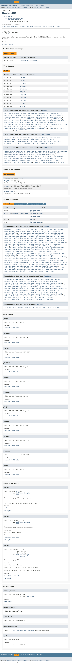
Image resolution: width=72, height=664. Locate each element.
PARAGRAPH (49, 160)
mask (33, 119)
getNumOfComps (35, 216)
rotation (15, 143)
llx (55, 141)
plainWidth (38, 124)
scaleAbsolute (36, 255)
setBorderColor (33, 292)
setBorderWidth (56, 294)
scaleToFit (62, 257)
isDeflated (51, 249)
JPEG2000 (7, 160)
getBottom (7, 286)
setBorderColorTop (43, 294)
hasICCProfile (40, 249)
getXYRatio (8, 249)
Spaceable (14, 26)
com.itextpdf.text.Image (15, 19)
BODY (21, 155)
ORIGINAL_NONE (59, 121)
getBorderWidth (56, 283)
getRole (6, 246)
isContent (7, 290)
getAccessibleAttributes (54, 229)
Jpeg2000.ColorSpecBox (28, 60)
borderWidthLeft (9, 141)
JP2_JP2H (23, 100)
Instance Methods (21, 204)
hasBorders (63, 288)
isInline (18, 251)
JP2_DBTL (23, 83)
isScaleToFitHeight (34, 253)
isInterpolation (29, 251)
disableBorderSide (32, 279)
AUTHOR (15, 155)
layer (24, 119)
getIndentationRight (11, 236)
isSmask (6, 255)
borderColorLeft (54, 138)
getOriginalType (9, 244)
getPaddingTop (22, 244)
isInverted (41, 251)
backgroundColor (9, 138)
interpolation (9, 119)
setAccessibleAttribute (38, 259)
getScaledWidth (29, 246)
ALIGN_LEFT (8, 153)
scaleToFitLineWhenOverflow (14, 128)
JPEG (61, 158)
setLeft (25, 298)
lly (59, 141)
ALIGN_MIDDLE (18, 153)
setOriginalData (9, 266)
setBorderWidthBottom (12, 296)
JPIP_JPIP (23, 106)
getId (17, 235)
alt (48, 113)
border (19, 138)
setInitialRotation (27, 264)
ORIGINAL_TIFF (30, 122)
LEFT (29, 119)
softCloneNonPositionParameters (34, 299)
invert (17, 119)
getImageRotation (38, 235)
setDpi (32, 262)
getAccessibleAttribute (34, 229)
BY (11, 115)
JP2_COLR (23, 80)
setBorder (23, 292)
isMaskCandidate (9, 253)
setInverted (54, 264)
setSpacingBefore (23, 269)
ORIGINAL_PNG (8, 122)
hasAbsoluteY (29, 249)
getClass (20, 307)
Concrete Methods (38, 204)
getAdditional (9, 231)
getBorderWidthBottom (12, 285)
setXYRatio (23, 271)
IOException (20, 495)
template (52, 128)
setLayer (64, 264)
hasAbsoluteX (18, 249)
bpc (5, 115)
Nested (9, 7)
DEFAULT (59, 115)
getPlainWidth (47, 244)
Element (23, 26)
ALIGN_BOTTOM (21, 151)
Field (14, 7)
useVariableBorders (48, 143)
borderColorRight (10, 139)
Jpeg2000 (7, 181)
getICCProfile (9, 235)
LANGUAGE (23, 160)
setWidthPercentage (11, 271)
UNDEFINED (27, 143)
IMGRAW (40, 158)
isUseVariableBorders (20, 290)
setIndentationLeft (60, 262)
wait (49, 307)
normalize (33, 290)
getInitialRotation (27, 236)
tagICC (47, 271)
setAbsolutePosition (20, 259)
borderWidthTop (36, 141)
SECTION (29, 162)
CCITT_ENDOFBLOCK (10, 156)
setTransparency (51, 269)
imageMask (30, 117)
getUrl (47, 248)
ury (38, 143)
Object (40, 304)
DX (22, 117)
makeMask (14, 255)
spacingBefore (42, 128)
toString (50, 299)
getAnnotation (38, 231)
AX (61, 113)
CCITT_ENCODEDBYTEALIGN (45, 155)
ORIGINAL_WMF (41, 122)
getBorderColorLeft (11, 283)
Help (41, 2)
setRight (33, 298)
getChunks (24, 286)
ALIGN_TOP (38, 153)
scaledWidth (32, 126)
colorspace (18, 115)
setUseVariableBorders (12, 299)
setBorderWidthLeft (28, 296)
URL (12, 191)
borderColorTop (23, 139)
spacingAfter (30, 128)
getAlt (29, 231)
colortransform (28, 115)
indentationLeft (42, 117)
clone (6, 307)
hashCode (28, 307)
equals (57, 279)
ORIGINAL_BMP (57, 119)
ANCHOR (59, 153)
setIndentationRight (11, 264)
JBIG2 (56, 158)
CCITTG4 (53, 156)
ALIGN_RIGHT (28, 153)
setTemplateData (37, 269)
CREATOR (23, 158)
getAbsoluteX (8, 229)
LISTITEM (35, 160)
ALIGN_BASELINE (9, 151)
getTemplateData (24, 248)
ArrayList (7, 213)
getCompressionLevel (26, 233)
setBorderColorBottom (49, 292)
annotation (55, 113)
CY (54, 115)
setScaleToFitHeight (27, 268)
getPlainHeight (34, 244)
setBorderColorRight (27, 294)
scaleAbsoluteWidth (27, 257)
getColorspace (56, 231)
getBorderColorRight (27, 283)
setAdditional (54, 259)
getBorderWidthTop (60, 285)
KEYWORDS (15, 160)
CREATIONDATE (14, 158)
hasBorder (53, 288)
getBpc (47, 231)
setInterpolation (42, 264)
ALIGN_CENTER (32, 151)
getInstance (40, 236)
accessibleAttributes (29, 113)
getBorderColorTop (43, 283)
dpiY (18, 117)
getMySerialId (47, 242)
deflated (7, 117)
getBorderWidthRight (44, 285)
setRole (45, 266)
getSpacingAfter (53, 246)
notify (35, 307)
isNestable (21, 253)
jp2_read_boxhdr (36, 222)
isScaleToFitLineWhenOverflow (53, 253)
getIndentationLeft (53, 235)
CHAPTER (60, 156)
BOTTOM (46, 141)
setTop (50, 298)
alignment (42, 113)
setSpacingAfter (9, 269)
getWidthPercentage (58, 248)
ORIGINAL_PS (19, 122)
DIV (28, 158)
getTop (32, 288)
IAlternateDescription (51, 26)
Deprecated (31, 2)
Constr (19, 7)
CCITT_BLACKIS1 (29, 155)
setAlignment (8, 260)
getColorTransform (10, 233)
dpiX (13, 117)
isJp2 (32, 219)
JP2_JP (22, 92)
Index (37, 2)
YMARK (62, 162)
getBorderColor (33, 281)
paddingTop (19, 124)
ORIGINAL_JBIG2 (20, 121)
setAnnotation (26, 260)
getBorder (23, 281)
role (65, 124)
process (41, 290)
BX (8, 115)
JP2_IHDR (23, 89)
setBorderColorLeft (11, 294)
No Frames (29, 5)
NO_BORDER (7, 143)
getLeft (51, 286)
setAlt (17, 260)
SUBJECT (36, 162)
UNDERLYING (23, 130)
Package (10, 2)
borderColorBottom (40, 138)
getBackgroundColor (11, 281)
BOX (51, 141)
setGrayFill (16, 298)
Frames (23, 5)
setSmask (64, 268)
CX (51, 115)
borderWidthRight (23, 141)
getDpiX (54, 233)
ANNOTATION (8, 155)
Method (24, 7)
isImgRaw (60, 249)
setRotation (54, 266)
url (30, 130)
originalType (8, 124)
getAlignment (20, 231)
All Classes (40, 5)
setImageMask (46, 262)
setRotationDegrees (11, 268)
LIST (29, 160)
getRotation (24, 288)
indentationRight (56, 117)
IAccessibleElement (34, 26)
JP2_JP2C (23, 97)
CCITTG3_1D (35, 156)
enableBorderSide (47, 279)
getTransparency (37, 248)
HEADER (33, 158)
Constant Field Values (12, 328)
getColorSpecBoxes (37, 213)
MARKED (42, 160)
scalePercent (41, 257)
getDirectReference (42, 233)
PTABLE (14, 162)
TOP (21, 143)
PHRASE (57, 160)
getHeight (43, 286)
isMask (55, 251)
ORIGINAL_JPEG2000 (46, 121)
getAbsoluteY (19, 229)
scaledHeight (22, 126)
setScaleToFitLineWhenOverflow (47, 268)
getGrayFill (34, 286)
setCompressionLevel (55, 260)
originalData (52, 122)
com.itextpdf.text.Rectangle (14, 18)
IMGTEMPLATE (48, 158)
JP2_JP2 (23, 94)
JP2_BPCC (23, 77)
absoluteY (16, 113)
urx (34, 143)
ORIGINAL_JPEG (32, 121)
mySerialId (47, 119)
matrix (21, 255)
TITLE (43, 162)
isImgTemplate (9, 251)
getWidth (45, 288)
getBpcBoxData (35, 210)
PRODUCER (7, 162)
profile (47, 124)
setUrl (60, 269)
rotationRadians (9, 126)
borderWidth (35, 139)
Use (21, 2)
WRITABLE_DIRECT (52, 162)
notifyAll (42, 307)
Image (10, 34)
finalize (12, 307)
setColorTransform (39, 260)
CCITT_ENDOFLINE (24, 156)
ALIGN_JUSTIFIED (44, 151)
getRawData (57, 244)
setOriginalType (23, 266)
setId (38, 262)
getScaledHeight (17, 246)
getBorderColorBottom (49, 281)
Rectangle (46, 134)
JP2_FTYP (23, 86)
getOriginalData (60, 242)
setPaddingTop (36, 266)
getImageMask (25, 235)
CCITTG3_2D (45, 156)
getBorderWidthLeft (28, 285)
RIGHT (60, 124)
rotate (56, 290)
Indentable (6, 26)
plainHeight (28, 124)
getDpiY (61, 233)
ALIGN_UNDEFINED (49, 153)
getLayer (37, 242)
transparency (8, 130)
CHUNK (6, 158)
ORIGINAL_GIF (8, 121)
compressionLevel (42, 115)
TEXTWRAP (60, 128)
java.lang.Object (7, 16)
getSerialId (41, 246)
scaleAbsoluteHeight (11, 257)
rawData (54, 124)
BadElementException (23, 493)
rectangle (49, 290)
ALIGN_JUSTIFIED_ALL (59, 151)
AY (64, 113)
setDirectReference (21, 262)
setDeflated (8, 262)
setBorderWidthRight (44, 296)
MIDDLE (39, 119)
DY (25, 117)
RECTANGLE (21, 162)
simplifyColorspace (36, 271)
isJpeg (48, 251)
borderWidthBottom (47, 139)
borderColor (27, 138)
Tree (24, 2)
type (16, 130)
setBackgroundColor (11, 292)
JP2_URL (23, 103)
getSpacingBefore (10, 248)
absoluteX (7, 113)
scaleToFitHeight (44, 126)
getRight (7, 288)
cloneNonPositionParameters (14, 279)
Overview (4, 2)
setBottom (7, 298)
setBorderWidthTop (60, 296)
